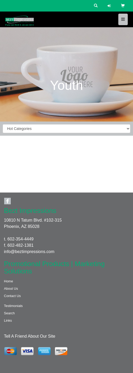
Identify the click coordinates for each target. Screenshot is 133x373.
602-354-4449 (20, 239)
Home (8, 281)
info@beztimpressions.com (29, 251)
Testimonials (13, 306)
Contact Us (12, 296)
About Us (11, 288)
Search (9, 313)
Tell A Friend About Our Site (29, 336)
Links (8, 320)
